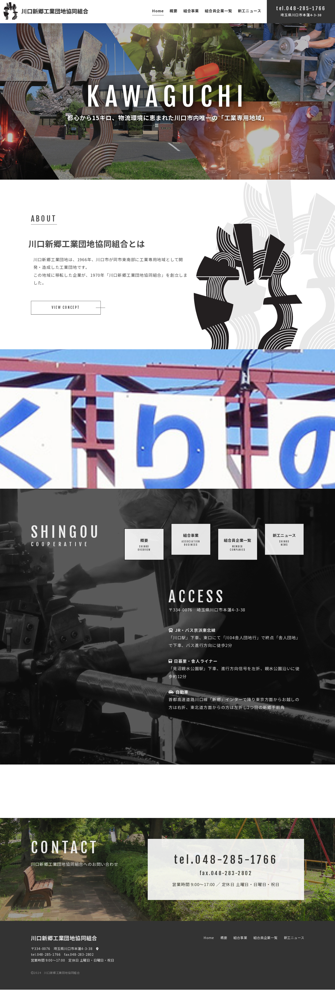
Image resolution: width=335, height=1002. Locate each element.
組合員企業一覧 (218, 10)
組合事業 (191, 10)
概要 (174, 10)
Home (158, 10)
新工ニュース (249, 10)
